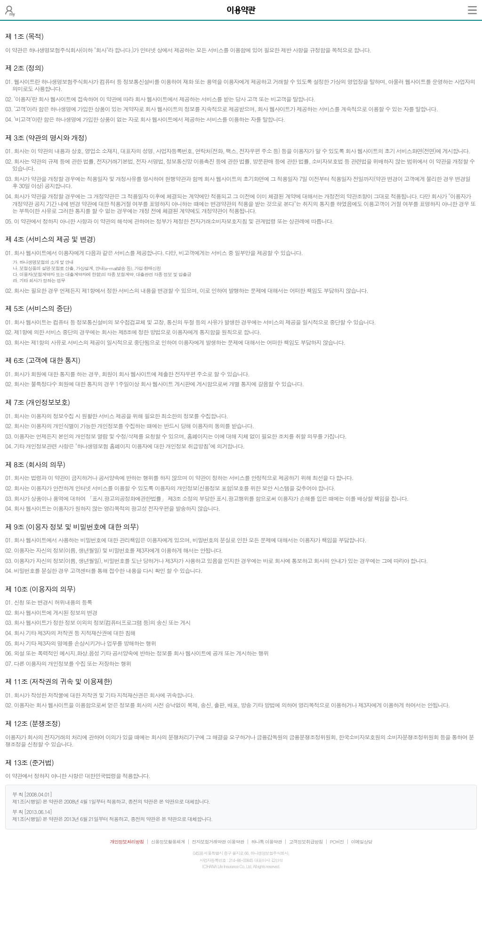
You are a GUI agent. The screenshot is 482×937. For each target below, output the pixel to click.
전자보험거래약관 (209, 842)
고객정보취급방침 (306, 842)
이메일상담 (361, 842)
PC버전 (337, 842)
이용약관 (235, 842)
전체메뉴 (472, 10)
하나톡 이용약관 (266, 842)
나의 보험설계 (10, 10)
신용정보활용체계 (168, 842)
